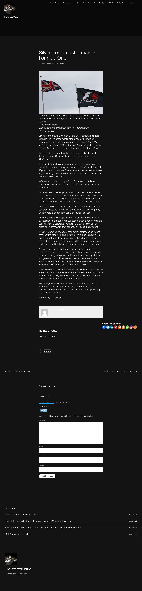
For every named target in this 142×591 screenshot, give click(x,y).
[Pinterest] (115, 327)
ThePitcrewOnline (11, 17)
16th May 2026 (132, 521)
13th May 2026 (132, 528)
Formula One (60, 63)
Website (41, 465)
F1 (40, 351)
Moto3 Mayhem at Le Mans (18, 534)
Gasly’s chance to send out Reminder (119, 371)
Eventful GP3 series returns (19, 371)
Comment (42, 420)
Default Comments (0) (46, 402)
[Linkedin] (112, 327)
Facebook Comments (63, 402)
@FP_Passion (55, 297)
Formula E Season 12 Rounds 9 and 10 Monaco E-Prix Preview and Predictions (43, 527)
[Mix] (123, 327)
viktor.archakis (50, 63)
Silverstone (47, 351)
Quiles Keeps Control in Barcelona (21, 514)
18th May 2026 (132, 514)
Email (41, 456)
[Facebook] (104, 327)
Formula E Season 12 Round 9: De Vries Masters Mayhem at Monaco (38, 521)
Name (41, 446)
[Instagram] (131, 327)
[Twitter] (108, 327)
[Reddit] (119, 327)
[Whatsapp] (127, 327)
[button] (42, 410)
